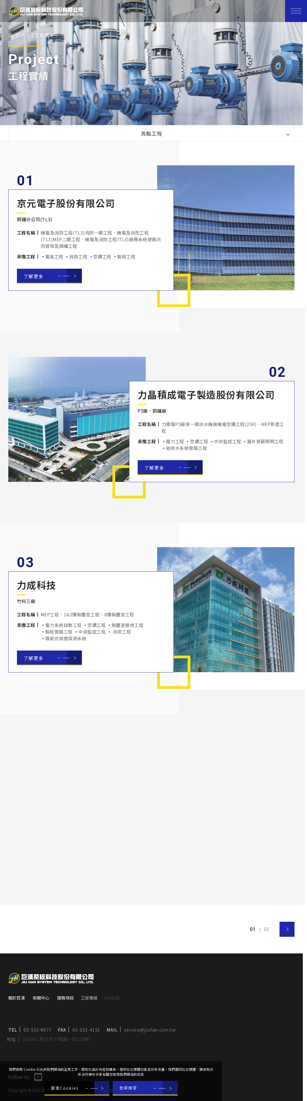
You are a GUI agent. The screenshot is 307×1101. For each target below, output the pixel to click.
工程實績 (39, 35)
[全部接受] (145, 1088)
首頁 (20, 35)
